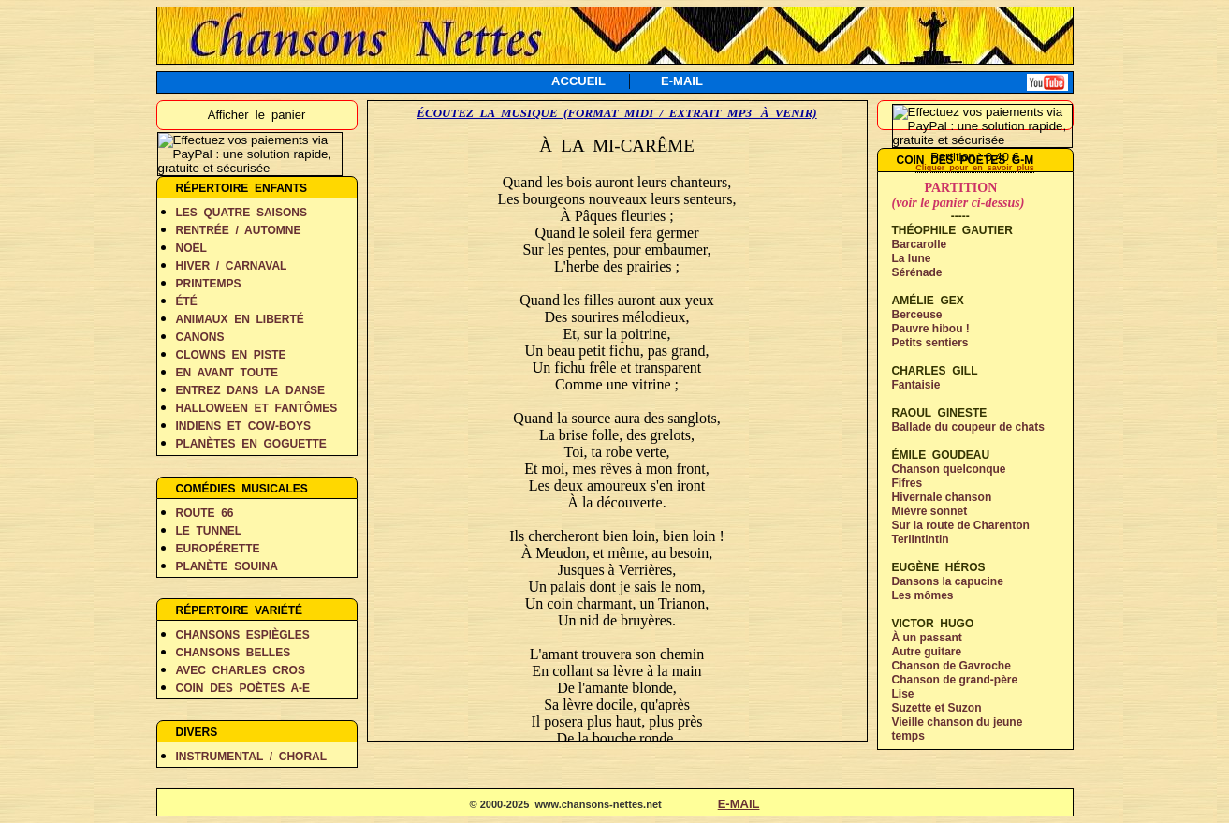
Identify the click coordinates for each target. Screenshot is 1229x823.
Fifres (907, 483)
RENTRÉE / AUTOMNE (238, 230)
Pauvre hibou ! (931, 328)
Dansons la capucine (947, 581)
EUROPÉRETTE (218, 548)
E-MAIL (682, 81)
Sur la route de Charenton (961, 525)
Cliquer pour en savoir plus (974, 167)
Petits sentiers (930, 342)
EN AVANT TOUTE (227, 372)
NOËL (191, 248)
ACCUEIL (578, 81)
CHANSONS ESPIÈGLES (243, 634)
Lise (903, 693)
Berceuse (917, 314)
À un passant (927, 637)
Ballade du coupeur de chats (968, 427)
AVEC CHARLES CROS (240, 670)
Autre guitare (927, 651)
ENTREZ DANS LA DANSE (251, 390)
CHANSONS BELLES (233, 652)
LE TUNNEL (209, 530)
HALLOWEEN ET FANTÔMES (257, 408)
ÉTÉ (187, 301)
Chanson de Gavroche (951, 665)
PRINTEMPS (208, 283)
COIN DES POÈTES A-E (243, 688)
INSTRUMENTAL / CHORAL (252, 756)
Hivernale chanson (942, 497)
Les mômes (923, 595)
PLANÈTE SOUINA (227, 566)
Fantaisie (916, 384)
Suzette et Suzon (937, 707)
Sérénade (917, 272)
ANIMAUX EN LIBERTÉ (240, 319)
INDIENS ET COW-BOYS (243, 426)
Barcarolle (919, 244)
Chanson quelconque (949, 469)
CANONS (200, 337)
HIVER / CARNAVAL (231, 265)
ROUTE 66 (205, 513)
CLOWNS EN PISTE (231, 354)
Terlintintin (920, 539)
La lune (911, 258)
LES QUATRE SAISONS (241, 212)
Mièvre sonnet (930, 511)
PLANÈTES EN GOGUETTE (251, 443)
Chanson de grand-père (955, 679)
